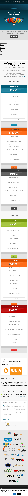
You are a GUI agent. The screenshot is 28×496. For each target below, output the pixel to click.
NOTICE (23, 69)
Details (14, 118)
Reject (19, 494)
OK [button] (14, 494)
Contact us (14, 36)
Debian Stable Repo (21, 389)
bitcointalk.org (6, 412)
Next (23, 18)
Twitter (8, 481)
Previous (5, 18)
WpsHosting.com (6, 398)
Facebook (3, 481)
